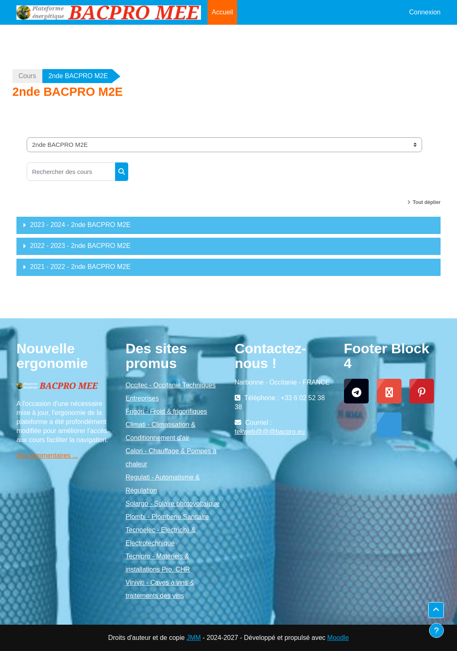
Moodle (338, 637)
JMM (194, 637)
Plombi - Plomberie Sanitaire (167, 516)
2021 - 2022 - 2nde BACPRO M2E (80, 266)
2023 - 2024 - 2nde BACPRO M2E (80, 224)
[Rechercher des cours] (71, 171)
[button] (436, 610)
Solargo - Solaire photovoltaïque (173, 503)
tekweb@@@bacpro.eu (270, 431)
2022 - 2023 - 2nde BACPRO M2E (80, 245)
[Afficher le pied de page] (436, 630)
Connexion (425, 12)
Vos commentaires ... (47, 455)
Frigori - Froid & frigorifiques (166, 411)
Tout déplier (427, 202)
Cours (27, 75)
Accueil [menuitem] (222, 12)
